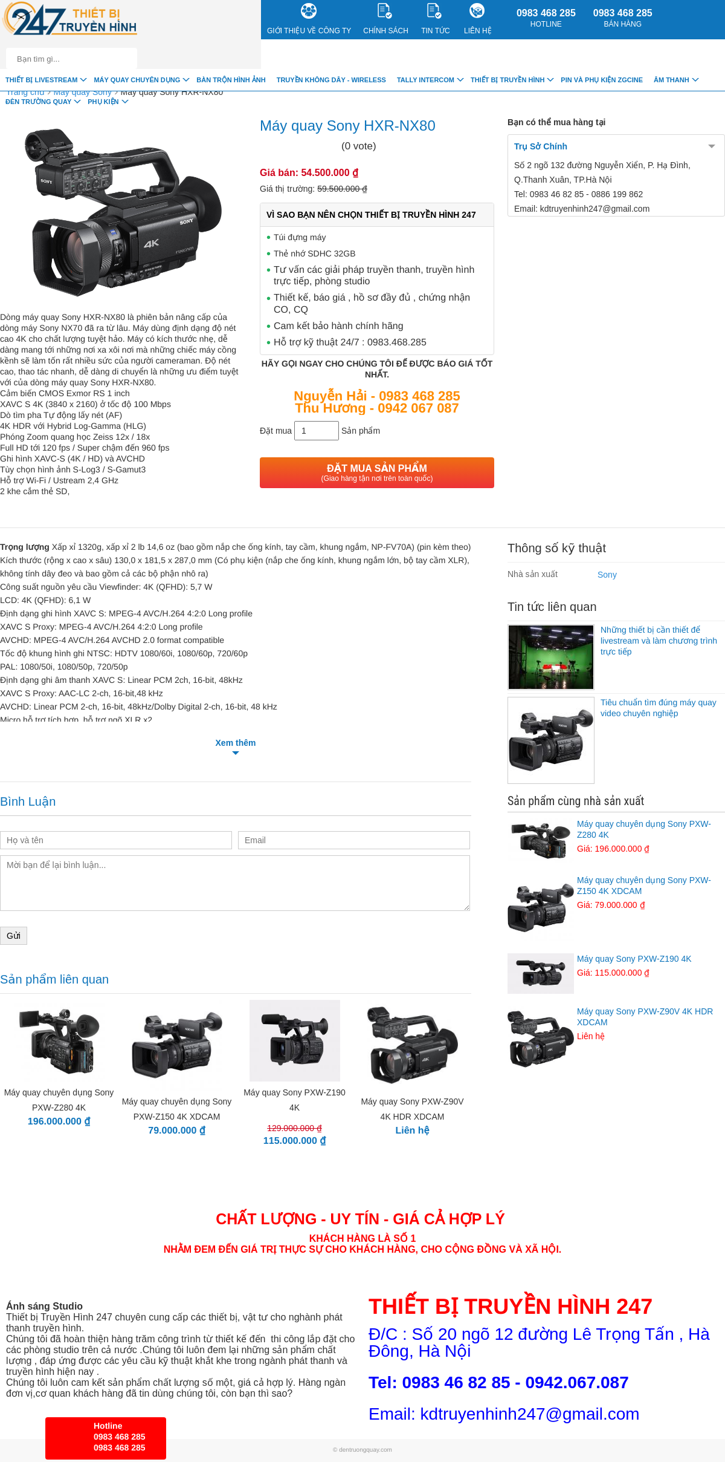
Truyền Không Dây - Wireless (331, 79)
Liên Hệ (478, 19)
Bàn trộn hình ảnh (230, 79)
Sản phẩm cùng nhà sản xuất (575, 801)
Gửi (14, 936)
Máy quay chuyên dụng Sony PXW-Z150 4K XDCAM (616, 892)
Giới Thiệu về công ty (309, 19)
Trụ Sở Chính (540, 146)
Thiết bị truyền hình (507, 79)
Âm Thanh (671, 79)
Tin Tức (435, 19)
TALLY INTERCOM (425, 79)
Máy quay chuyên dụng (137, 79)
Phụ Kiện (103, 101)
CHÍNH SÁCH (385, 19)
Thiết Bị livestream (41, 79)
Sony (607, 574)
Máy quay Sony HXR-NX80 (172, 92)
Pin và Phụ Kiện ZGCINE (602, 79)
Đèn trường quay (38, 101)
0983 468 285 (546, 18)
